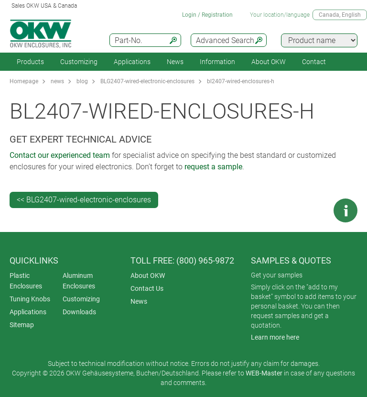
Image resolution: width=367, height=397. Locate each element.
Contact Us (146, 288)
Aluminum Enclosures (79, 281)
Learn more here (275, 337)
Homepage (24, 81)
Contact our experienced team (60, 155)
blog (82, 81)
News (175, 62)
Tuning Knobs (30, 299)
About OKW (147, 275)
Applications (132, 62)
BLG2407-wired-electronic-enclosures (147, 81)
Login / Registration (207, 14)
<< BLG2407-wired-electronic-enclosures (84, 199)
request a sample (213, 166)
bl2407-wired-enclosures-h (240, 81)
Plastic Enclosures (26, 281)
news (57, 81)
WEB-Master (264, 373)
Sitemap (22, 325)
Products (30, 62)
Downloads (79, 312)
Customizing (78, 62)
